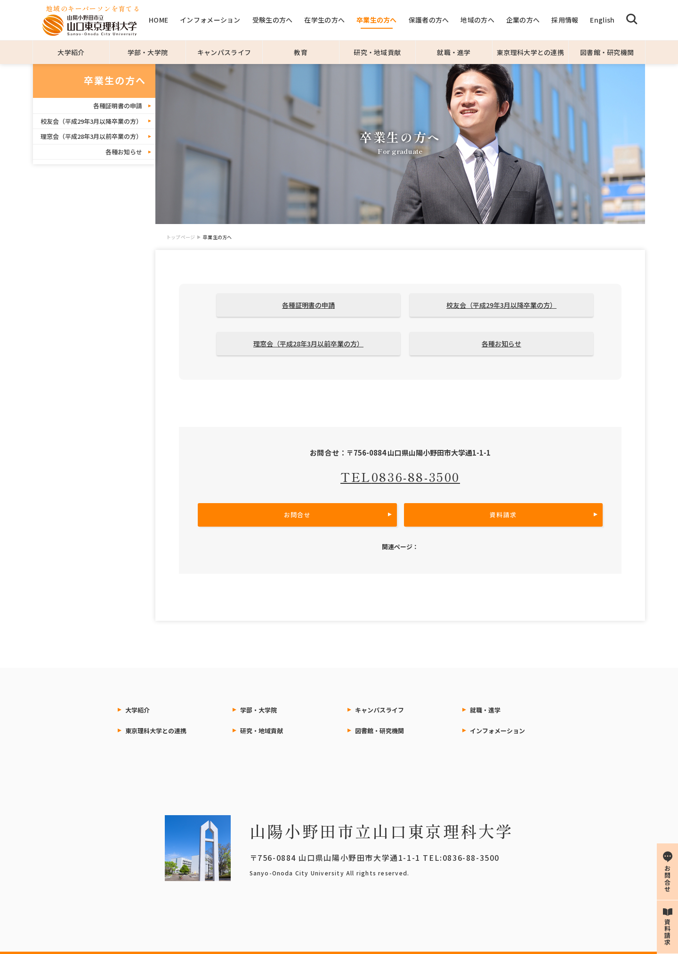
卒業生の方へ (376, 19)
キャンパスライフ (224, 52)
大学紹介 (70, 52)
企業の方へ (523, 19)
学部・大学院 (148, 52)
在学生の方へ (324, 19)
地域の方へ (477, 19)
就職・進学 (453, 52)
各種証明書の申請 (117, 105)
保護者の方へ (429, 19)
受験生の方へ (272, 19)
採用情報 (564, 19)
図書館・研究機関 (607, 52)
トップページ (180, 237)
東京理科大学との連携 (530, 52)
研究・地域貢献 (377, 52)
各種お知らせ (123, 151)
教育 (300, 52)
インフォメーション (210, 19)
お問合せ (297, 514)
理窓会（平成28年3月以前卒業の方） (91, 136)
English (602, 19)
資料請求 (503, 514)
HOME (158, 19)
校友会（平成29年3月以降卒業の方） (91, 121)
